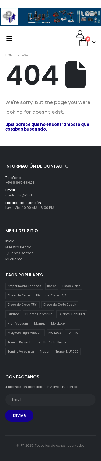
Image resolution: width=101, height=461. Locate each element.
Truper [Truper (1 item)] (44, 351)
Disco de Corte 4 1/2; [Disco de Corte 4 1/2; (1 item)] (51, 295)
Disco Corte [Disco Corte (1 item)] (71, 286)
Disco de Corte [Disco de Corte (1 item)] (19, 295)
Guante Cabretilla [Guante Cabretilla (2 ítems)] (38, 314)
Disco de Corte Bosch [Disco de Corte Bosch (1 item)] (59, 304)
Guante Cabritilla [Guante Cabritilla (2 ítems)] (71, 314)
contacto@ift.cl (18, 195)
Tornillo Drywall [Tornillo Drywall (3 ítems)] (19, 342)
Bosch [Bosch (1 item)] (51, 286)
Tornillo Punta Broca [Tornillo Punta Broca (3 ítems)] (51, 342)
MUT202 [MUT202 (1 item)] (54, 332)
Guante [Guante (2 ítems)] (13, 314)
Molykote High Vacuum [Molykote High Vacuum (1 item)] (25, 332)
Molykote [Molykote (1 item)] (58, 323)
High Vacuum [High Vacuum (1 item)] (18, 323)
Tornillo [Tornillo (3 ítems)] (72, 332)
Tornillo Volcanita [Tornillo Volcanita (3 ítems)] (21, 351)
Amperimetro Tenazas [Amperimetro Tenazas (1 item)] (24, 286)
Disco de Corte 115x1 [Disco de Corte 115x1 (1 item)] (22, 304)
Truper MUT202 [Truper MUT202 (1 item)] (66, 351)
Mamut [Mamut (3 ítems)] (39, 323)
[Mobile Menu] (9, 38)
